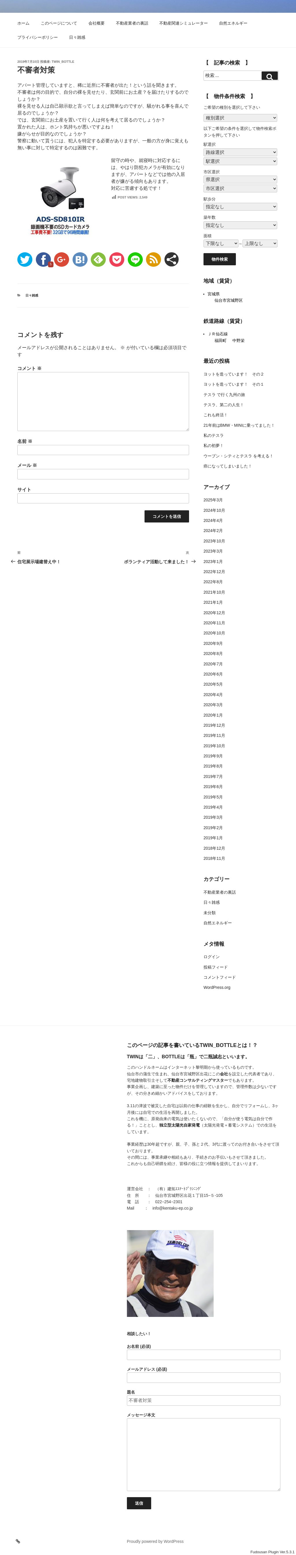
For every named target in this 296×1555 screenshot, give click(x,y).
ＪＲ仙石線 (218, 334)
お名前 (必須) (203, 1352)
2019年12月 (214, 725)
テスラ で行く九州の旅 (224, 394)
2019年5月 (213, 797)
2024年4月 (213, 520)
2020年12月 (214, 612)
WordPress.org (217, 987)
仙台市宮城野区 (228, 300)
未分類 (210, 912)
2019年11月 (214, 735)
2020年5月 (213, 684)
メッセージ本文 (203, 1452)
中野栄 (238, 340)
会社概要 (96, 23)
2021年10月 (214, 592)
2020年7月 (213, 664)
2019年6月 (213, 786)
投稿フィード (216, 967)
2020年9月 (213, 643)
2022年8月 (213, 581)
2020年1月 (213, 715)
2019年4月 (213, 807)
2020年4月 (213, 694)
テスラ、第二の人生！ (224, 404)
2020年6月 (213, 674)
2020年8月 (213, 653)
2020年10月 (214, 633)
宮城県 (214, 294)
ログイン (212, 956)
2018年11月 (214, 858)
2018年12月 (214, 848)
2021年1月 (213, 602)
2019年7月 (213, 776)
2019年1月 (213, 838)
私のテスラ (214, 435)
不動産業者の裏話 (132, 23)
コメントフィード (220, 977)
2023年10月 (214, 541)
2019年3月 (213, 817)
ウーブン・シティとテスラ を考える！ (238, 456)
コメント (29, 368)
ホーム (23, 23)
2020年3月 (213, 704)
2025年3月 (213, 500)
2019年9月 (213, 756)
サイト (24, 489)
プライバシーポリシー (37, 37)
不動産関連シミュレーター (183, 23)
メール (27, 465)
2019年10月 (214, 746)
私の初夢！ (214, 445)
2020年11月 (214, 623)
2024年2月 (213, 530)
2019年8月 (213, 766)
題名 (203, 1398)
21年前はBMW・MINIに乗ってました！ (239, 425)
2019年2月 (213, 827)
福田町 (220, 340)
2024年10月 (214, 510)
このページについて (59, 23)
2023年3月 (213, 551)
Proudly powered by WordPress (155, 1541)
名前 (24, 441)
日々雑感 (77, 37)
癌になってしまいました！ (228, 466)
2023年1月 (213, 561)
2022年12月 (214, 571)
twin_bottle (63, 61)
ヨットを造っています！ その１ (234, 384)
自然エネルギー (233, 23)
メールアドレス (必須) (203, 1375)
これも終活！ (216, 415)
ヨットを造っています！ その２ (234, 374)
